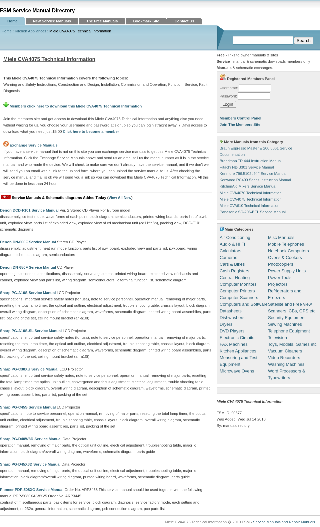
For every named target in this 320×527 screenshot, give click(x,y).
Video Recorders (284, 357)
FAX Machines (234, 344)
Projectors (278, 284)
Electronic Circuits (237, 337)
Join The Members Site (240, 124)
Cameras (228, 257)
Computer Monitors (238, 284)
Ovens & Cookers (285, 257)
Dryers (226, 324)
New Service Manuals (52, 21)
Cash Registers (234, 270)
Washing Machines (286, 364)
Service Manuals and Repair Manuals (284, 522)
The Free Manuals (102, 21)
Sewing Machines (285, 324)
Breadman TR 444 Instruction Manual (251, 161)
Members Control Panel (240, 118)
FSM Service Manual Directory (37, 10)
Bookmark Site (146, 21)
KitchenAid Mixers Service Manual (248, 186)
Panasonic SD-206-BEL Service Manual (253, 212)
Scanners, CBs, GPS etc (291, 310)
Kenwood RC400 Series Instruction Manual (255, 180)
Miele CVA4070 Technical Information (251, 193)
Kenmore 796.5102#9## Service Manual (253, 174)
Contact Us (184, 21)
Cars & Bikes (232, 264)
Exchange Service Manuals (34, 145)
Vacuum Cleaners (285, 350)
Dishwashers (232, 317)
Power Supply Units (287, 270)
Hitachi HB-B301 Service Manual (247, 167)
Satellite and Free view (290, 304)
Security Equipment (287, 317)
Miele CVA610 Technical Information (249, 206)
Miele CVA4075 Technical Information (251, 199)
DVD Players (232, 330)
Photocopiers (280, 264)
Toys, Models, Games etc (292, 344)
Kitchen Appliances (30, 31)
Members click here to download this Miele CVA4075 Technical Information (72, 106)
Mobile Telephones (286, 244)
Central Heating (235, 277)
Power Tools (280, 277)
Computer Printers (237, 290)
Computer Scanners (239, 297)
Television (277, 337)
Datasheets (231, 310)
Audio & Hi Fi (232, 244)
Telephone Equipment (289, 330)
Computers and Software (244, 304)
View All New (120, 198)
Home (12, 21)
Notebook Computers (288, 250)
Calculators (230, 250)
